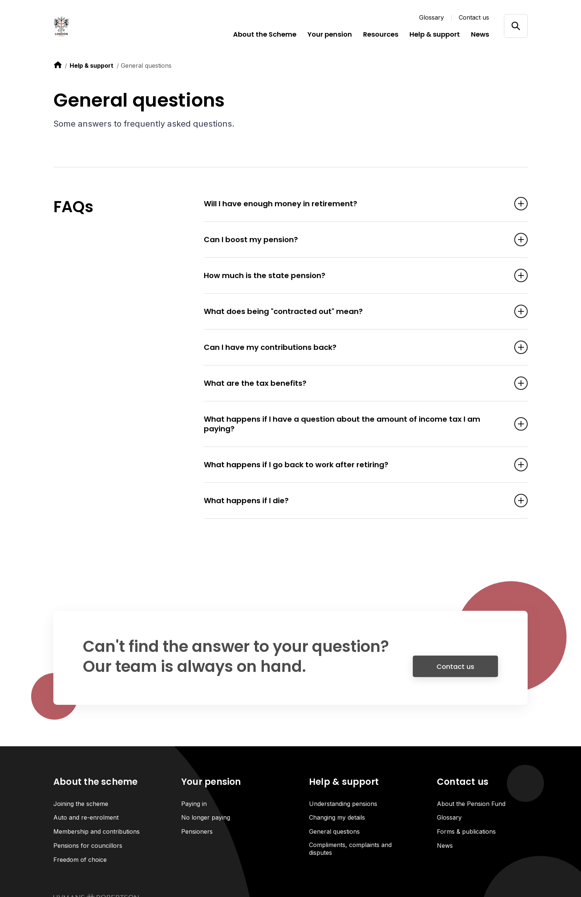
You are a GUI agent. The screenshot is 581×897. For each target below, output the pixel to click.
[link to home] (57, 64)
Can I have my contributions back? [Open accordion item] (354, 348)
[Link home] (97, 26)
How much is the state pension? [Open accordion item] (354, 276)
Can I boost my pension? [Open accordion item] (354, 240)
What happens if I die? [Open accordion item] (354, 501)
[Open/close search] (515, 25)
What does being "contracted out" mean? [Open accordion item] (354, 312)
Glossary (431, 17)
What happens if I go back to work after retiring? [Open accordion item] (354, 465)
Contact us (474, 17)
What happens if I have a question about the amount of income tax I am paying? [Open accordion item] (354, 424)
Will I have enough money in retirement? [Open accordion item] (354, 204)
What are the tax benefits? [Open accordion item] (354, 384)
